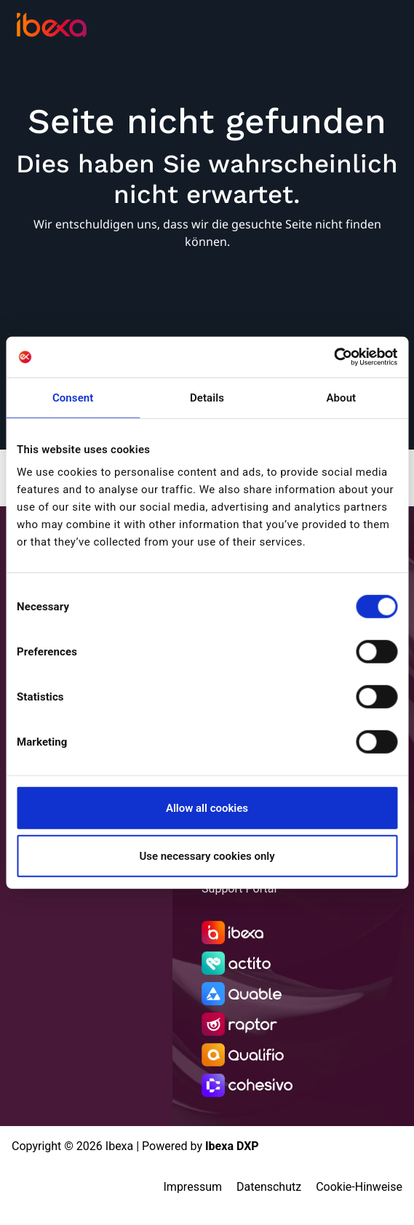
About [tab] (341, 397)
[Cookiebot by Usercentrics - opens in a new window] (333, 357)
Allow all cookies (207, 808)
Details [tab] (207, 397)
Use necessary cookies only (206, 855)
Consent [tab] (73, 397)
